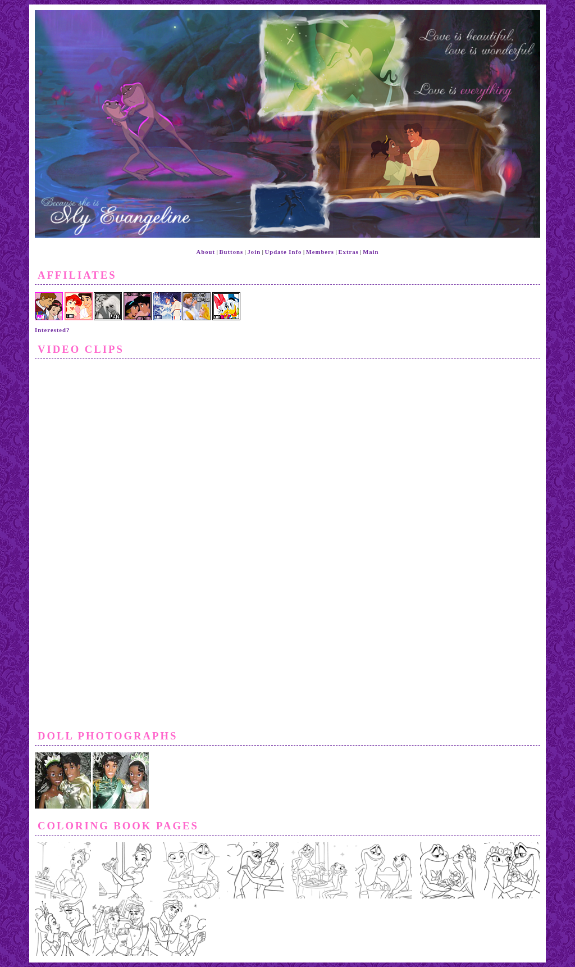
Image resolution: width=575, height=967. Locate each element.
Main (370, 252)
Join (254, 252)
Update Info (283, 252)
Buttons (232, 252)
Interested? (52, 330)
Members (320, 252)
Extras (348, 252)
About (206, 252)
